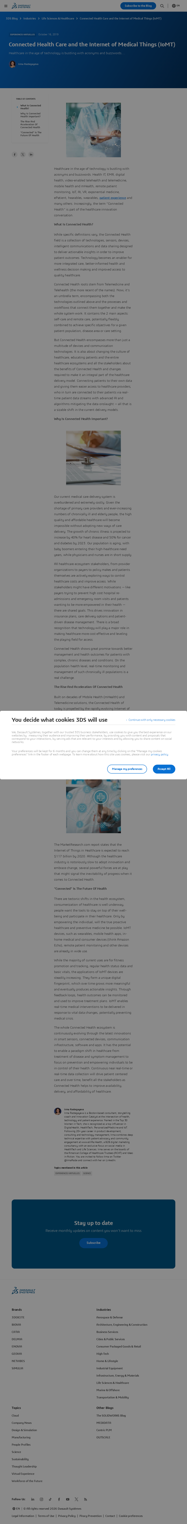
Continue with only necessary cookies (152, 719)
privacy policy (159, 754)
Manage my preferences (127, 769)
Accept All (164, 769)
